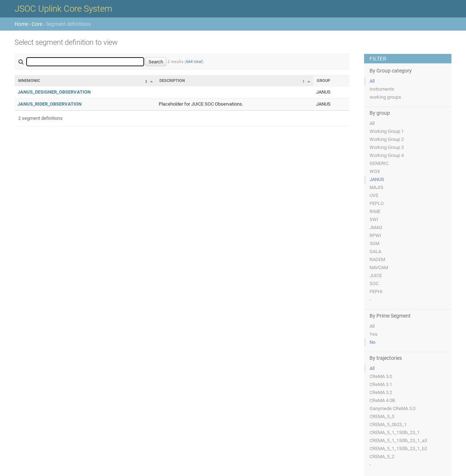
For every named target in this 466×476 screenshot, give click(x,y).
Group (323, 80)
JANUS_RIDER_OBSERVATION (49, 104)
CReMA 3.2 (381, 392)
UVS (374, 195)
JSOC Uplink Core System (63, 9)
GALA (375, 251)
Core (37, 24)
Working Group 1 (387, 131)
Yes (374, 334)
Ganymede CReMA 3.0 (392, 408)
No (372, 342)
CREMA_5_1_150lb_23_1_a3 (398, 440)
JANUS (377, 179)
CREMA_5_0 (382, 416)
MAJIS (376, 187)
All (372, 81)
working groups (385, 97)
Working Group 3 (387, 147)
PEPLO (377, 203)
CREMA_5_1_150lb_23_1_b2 (398, 448)
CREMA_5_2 (382, 456)
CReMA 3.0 (381, 376)
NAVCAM (379, 267)
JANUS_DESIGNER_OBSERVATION (54, 92)
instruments (382, 89)
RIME (375, 211)
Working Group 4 (387, 155)
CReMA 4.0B (382, 400)
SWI (374, 219)
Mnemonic (29, 80)
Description (172, 80)
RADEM (377, 259)
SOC (374, 283)
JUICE (376, 275)
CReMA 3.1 (381, 384)
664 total (194, 61)
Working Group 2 (387, 139)
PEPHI (376, 291)
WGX (375, 171)
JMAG (376, 227)
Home (21, 24)
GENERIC (379, 163)
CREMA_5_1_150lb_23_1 (395, 432)
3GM (374, 243)
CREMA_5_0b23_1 (388, 424)
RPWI (375, 235)
